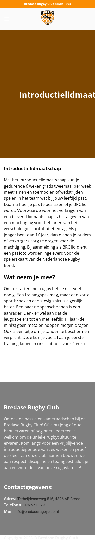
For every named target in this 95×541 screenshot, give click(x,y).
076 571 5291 (35, 505)
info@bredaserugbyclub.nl (37, 511)
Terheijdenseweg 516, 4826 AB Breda (48, 499)
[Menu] (7, 19)
